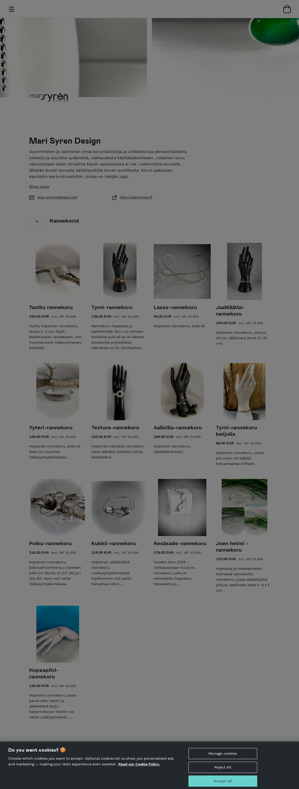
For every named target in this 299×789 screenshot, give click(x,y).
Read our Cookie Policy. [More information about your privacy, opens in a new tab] (139, 766)
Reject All (222, 769)
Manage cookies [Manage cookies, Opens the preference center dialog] (222, 756)
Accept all (223, 783)
